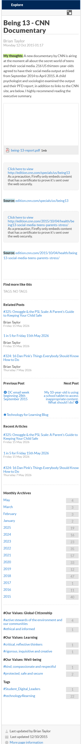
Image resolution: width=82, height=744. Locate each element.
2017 (7, 583)
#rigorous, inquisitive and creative (27, 651)
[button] (69, 12)
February (9, 514)
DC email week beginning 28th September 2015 (16, 395)
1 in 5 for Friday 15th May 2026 (26, 336)
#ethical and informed (19, 629)
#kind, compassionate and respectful (29, 666)
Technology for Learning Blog (27, 415)
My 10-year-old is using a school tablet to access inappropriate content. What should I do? (61, 397)
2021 (7, 555)
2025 (7, 527)
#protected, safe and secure (23, 673)
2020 (7, 562)
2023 (7, 541)
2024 (7, 534)
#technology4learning (19, 696)
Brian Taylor (12, 322)
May (6, 500)
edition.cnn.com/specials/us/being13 (42, 201)
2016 (7, 589)
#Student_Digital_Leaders (21, 689)
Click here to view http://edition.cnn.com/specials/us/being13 (39, 171)
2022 (7, 548)
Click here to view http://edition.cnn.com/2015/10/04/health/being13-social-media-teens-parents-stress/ (41, 221)
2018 (7, 576)
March (8, 507)
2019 (7, 569)
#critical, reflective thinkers (22, 644)
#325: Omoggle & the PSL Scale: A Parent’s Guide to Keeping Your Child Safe (38, 313)
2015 (7, 596)
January (9, 520)
